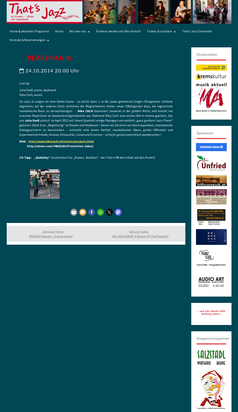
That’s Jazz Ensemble (197, 31)
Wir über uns (77, 31)
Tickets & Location (159, 31)
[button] (73, 228)
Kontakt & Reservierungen (27, 40)
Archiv (59, 31)
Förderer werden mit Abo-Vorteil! (118, 31)
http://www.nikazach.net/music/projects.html (61, 141)
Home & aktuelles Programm (29, 31)
